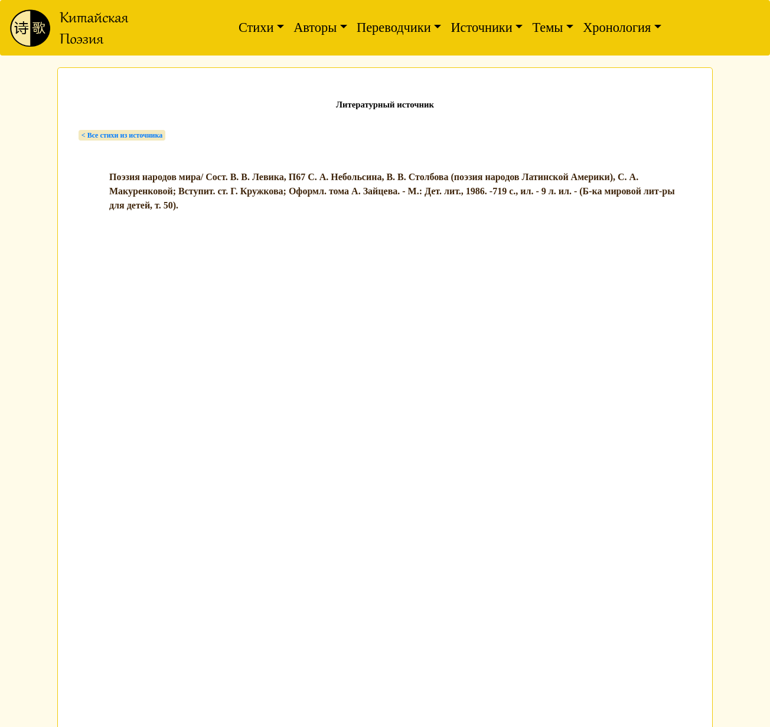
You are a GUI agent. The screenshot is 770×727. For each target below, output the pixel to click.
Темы (547, 27)
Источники (481, 27)
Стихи (256, 27)
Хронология (617, 27)
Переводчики (394, 27)
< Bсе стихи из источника (121, 135)
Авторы (315, 27)
